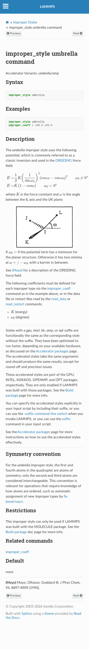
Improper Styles (25, 22)
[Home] (7, 22)
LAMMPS (47, 6)
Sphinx (27, 613)
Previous (14, 33)
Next (77, 33)
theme (49, 613)
